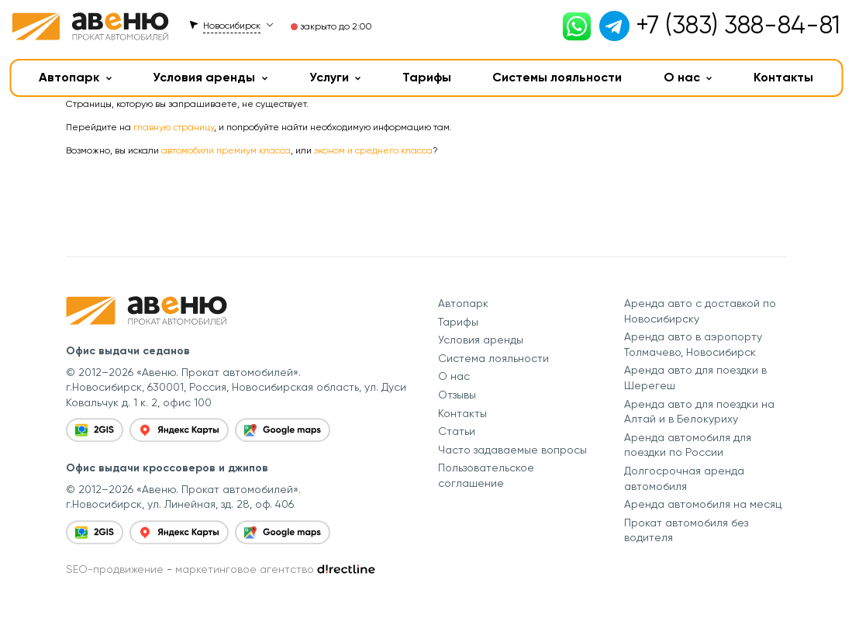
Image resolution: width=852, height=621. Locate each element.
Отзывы (457, 394)
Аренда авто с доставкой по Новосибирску (700, 311)
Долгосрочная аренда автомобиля (684, 478)
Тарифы (426, 77)
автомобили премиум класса (226, 150)
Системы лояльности (557, 77)
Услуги (335, 77)
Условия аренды (210, 77)
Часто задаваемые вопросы (512, 449)
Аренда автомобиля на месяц (702, 504)
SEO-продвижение (115, 569)
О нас (688, 77)
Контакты (783, 77)
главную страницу (173, 127)
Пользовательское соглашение (486, 475)
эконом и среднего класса (373, 150)
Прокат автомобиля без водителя (686, 530)
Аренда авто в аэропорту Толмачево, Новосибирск (693, 344)
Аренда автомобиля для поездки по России (687, 445)
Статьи (456, 431)
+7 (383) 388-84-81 (738, 25)
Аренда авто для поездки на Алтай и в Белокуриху (699, 412)
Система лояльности (493, 358)
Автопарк (75, 77)
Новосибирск (231, 25)
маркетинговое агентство (244, 569)
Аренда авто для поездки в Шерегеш (695, 378)
